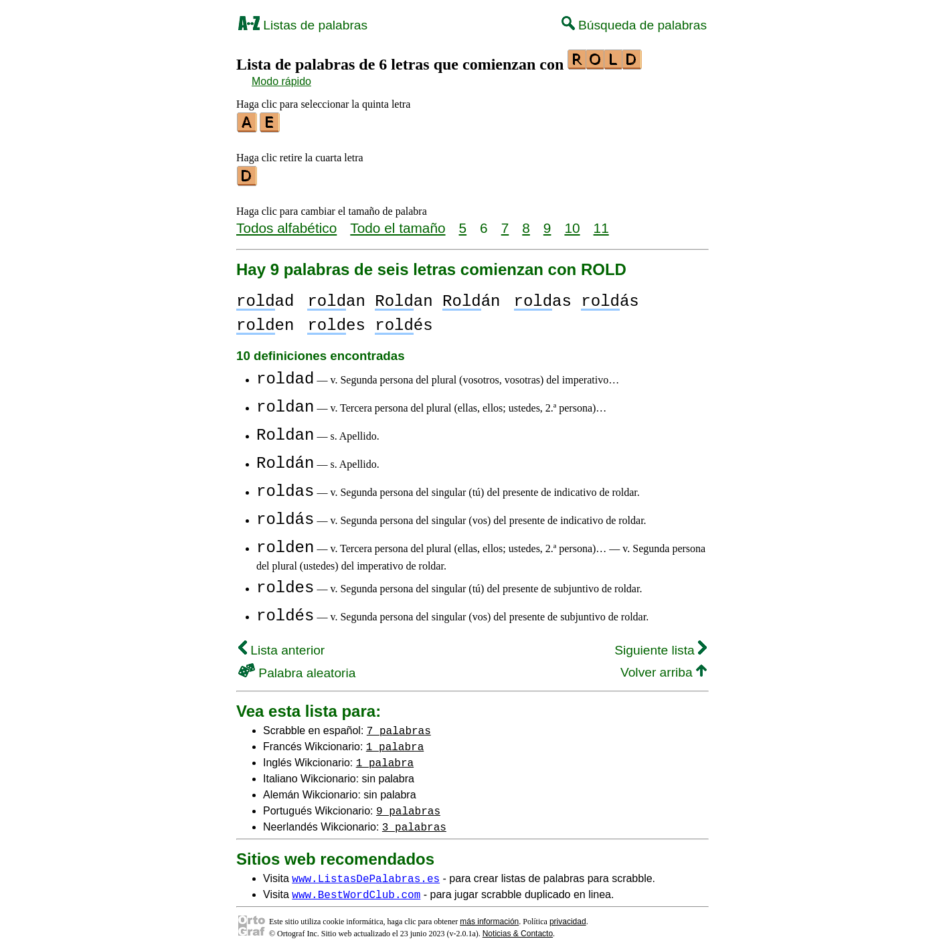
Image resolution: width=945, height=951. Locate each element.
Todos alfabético (286, 224)
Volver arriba (663, 668)
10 (572, 224)
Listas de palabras (302, 25)
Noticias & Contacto (518, 929)
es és (369, 322)
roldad (285, 375)
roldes (285, 584)
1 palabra (395, 742)
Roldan (285, 431)
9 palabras (408, 806)
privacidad (567, 917)
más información (489, 917)
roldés (285, 612)
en (265, 322)
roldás (285, 516)
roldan (285, 403)
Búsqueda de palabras (634, 25)
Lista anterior (281, 646)
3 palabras (414, 822)
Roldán (285, 459)
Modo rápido (281, 81)
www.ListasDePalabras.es (366, 874)
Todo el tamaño (397, 224)
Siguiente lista (660, 646)
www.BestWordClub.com (356, 890)
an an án (403, 297)
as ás (575, 297)
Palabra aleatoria (296, 669)
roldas (285, 488)
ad (265, 297)
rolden (285, 544)
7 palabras (399, 726)
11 (601, 224)
